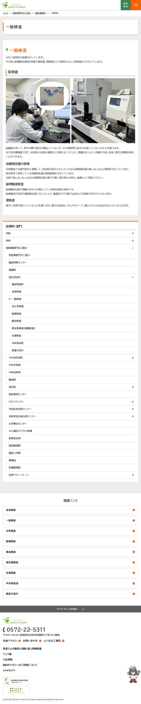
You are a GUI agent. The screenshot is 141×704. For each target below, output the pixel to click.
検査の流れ (12, 594)
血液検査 (11, 510)
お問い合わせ (30, 641)
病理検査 (11, 541)
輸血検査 (11, 552)
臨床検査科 (40, 13)
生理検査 (11, 573)
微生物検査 (12, 562)
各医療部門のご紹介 (22, 13)
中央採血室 (12, 583)
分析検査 (11, 531)
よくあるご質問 (52, 641)
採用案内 (125, 5)
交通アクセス (10, 641)
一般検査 (11, 520)
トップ (5, 13)
